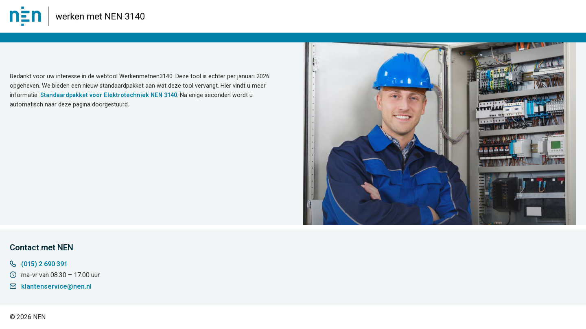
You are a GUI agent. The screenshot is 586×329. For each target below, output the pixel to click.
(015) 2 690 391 (44, 264)
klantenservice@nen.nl (56, 286)
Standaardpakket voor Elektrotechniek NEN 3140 (108, 95)
